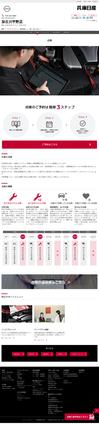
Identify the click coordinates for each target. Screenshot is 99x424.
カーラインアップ (7, 374)
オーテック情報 (6, 376)
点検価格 (19, 378)
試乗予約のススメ (37, 390)
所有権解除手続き (53, 399)
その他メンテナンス (77, 354)
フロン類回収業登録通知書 (70, 376)
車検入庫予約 (51, 381)
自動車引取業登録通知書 (70, 374)
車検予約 (31, 354)
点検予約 (60, 354)
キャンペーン (20, 396)
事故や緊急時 (56, 32)
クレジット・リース (38, 388)
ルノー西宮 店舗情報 (39, 374)
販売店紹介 (23, 29)
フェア (19, 394)
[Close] (93, 412)
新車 (3, 29)
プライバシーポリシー (28, 420)
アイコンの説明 (90, 20)
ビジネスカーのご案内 (8, 380)
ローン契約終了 (52, 398)
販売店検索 (36, 372)
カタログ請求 (36, 382)
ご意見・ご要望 (87, 1)
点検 (37, 32)
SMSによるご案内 (53, 409)
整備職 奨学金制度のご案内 (55, 407)
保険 (34, 386)
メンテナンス (45, 32)
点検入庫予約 (51, 385)
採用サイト (82, 372)
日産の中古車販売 (7, 386)
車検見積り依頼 (52, 383)
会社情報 (79, 1)
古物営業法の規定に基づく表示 (55, 420)
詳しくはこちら (6, 338)
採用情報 (95, 1)
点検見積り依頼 (52, 387)
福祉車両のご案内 (7, 378)
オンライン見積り (37, 384)
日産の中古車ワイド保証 (8, 388)
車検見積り (17, 354)
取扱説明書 (66, 32)
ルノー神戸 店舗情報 (39, 376)
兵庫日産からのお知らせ (23, 398)
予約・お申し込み (34, 29)
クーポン (19, 400)
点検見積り (46, 354)
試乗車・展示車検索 (7, 372)
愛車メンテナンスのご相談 (55, 389)
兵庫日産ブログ (67, 382)
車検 (31, 32)
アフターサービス (12, 29)
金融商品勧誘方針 (53, 405)
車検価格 (19, 374)
